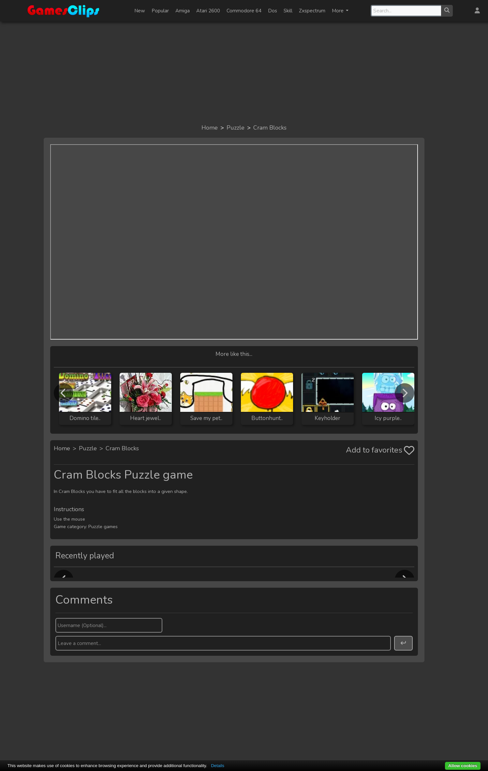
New (139, 10)
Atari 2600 (208, 10)
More (338, 10)
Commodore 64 (244, 10)
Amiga (182, 10)
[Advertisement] (244, 72)
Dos (272, 10)
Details (217, 765)
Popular (160, 10)
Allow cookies (462, 765)
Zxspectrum (312, 10)
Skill (288, 10)
